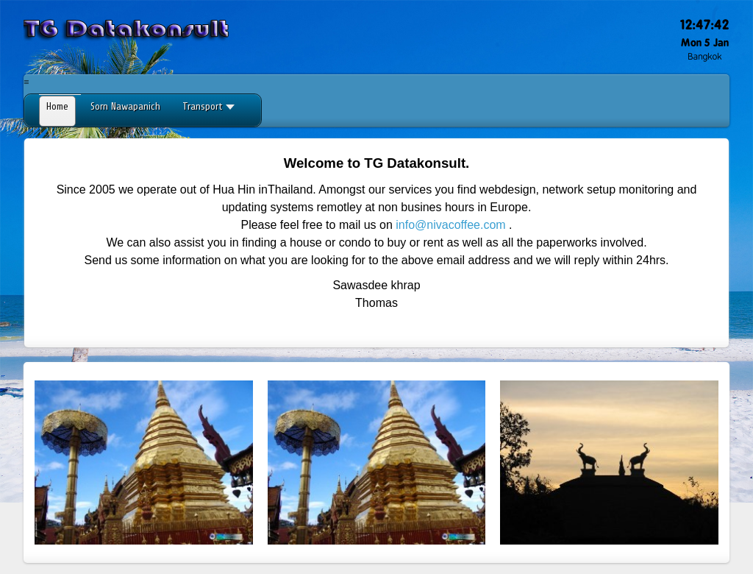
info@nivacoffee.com (450, 225)
